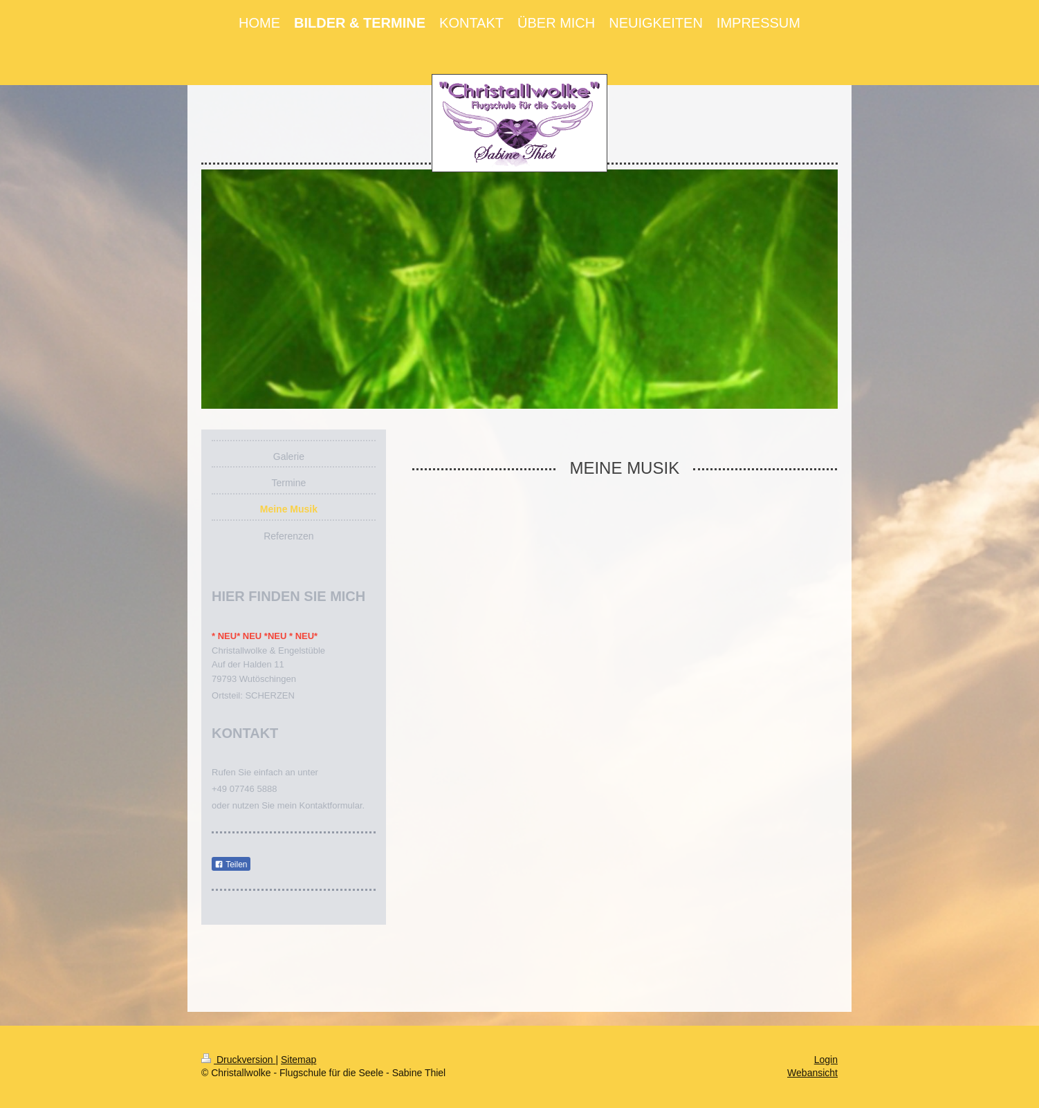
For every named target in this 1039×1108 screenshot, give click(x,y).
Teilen (230, 864)
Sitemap (298, 1059)
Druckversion (238, 1059)
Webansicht (812, 1072)
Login (826, 1059)
